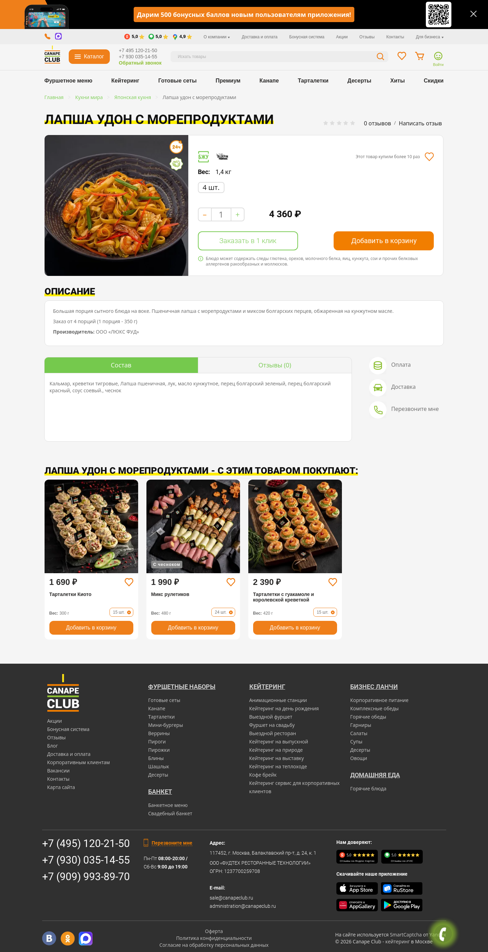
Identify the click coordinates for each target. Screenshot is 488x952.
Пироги (157, 741)
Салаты (358, 733)
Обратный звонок (140, 63)
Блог (52, 745)
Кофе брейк (263, 774)
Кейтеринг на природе (276, 750)
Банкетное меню (168, 805)
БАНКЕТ (160, 791)
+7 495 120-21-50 (138, 50)
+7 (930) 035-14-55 (86, 860)
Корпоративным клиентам (78, 762)
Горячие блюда (368, 788)
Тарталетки (313, 81)
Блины (156, 758)
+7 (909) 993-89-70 (86, 877)
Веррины (159, 733)
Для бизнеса (429, 37)
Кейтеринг (125, 81)
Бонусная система (306, 37)
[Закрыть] (473, 14)
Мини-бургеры (165, 725)
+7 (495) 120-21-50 (86, 843)
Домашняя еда (375, 775)
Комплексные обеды (374, 708)
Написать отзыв (420, 123)
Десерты (359, 81)
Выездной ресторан (272, 733)
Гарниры (360, 725)
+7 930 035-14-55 (138, 56)
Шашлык (158, 766)
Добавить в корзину (384, 241)
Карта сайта (61, 787)
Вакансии (58, 770)
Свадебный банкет (170, 813)
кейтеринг (397, 941)
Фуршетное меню (69, 81)
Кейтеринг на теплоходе (278, 766)
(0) (274, 365)
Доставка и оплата (260, 37)
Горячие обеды (368, 716)
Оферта (214, 931)
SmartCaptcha (406, 934)
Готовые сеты (177, 81)
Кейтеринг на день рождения (284, 708)
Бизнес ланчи (374, 686)
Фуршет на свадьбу (272, 725)
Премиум (228, 81)
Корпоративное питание (379, 700)
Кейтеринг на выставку (276, 758)
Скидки (433, 81)
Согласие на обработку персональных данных (213, 945)
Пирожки (159, 750)
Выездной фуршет (271, 716)
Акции (342, 37)
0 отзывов (377, 123)
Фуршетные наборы (182, 686)
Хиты (397, 81)
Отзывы (367, 37)
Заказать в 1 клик (247, 241)
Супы (356, 741)
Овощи (358, 758)
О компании (217, 37)
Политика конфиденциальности (214, 938)
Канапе (269, 81)
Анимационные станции (278, 700)
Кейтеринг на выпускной (278, 741)
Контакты (395, 37)
